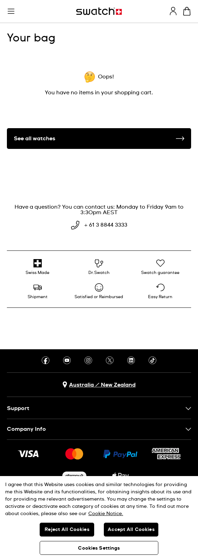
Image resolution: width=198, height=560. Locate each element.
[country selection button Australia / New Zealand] (99, 384)
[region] (99, 518)
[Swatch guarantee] (160, 267)
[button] (11, 11)
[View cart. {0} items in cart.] (186, 11)
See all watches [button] (99, 138)
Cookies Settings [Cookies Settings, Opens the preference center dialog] (99, 548)
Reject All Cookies (66, 529)
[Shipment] (37, 291)
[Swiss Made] (37, 267)
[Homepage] (99, 11)
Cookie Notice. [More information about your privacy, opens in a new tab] (105, 513)
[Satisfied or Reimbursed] (99, 291)
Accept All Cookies (131, 529)
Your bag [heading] (31, 38)
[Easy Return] (160, 291)
